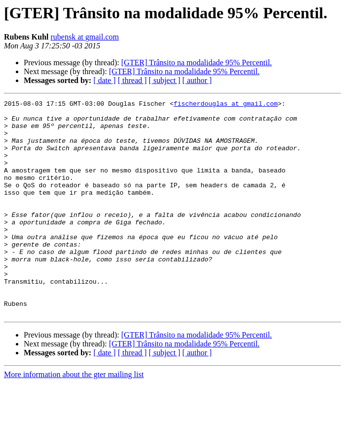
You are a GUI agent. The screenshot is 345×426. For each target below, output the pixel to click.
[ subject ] (164, 80)
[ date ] (104, 80)
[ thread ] (132, 80)
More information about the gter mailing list (74, 417)
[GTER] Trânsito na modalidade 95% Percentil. (196, 62)
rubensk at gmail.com (84, 37)
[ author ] (197, 80)
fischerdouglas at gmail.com (225, 104)
